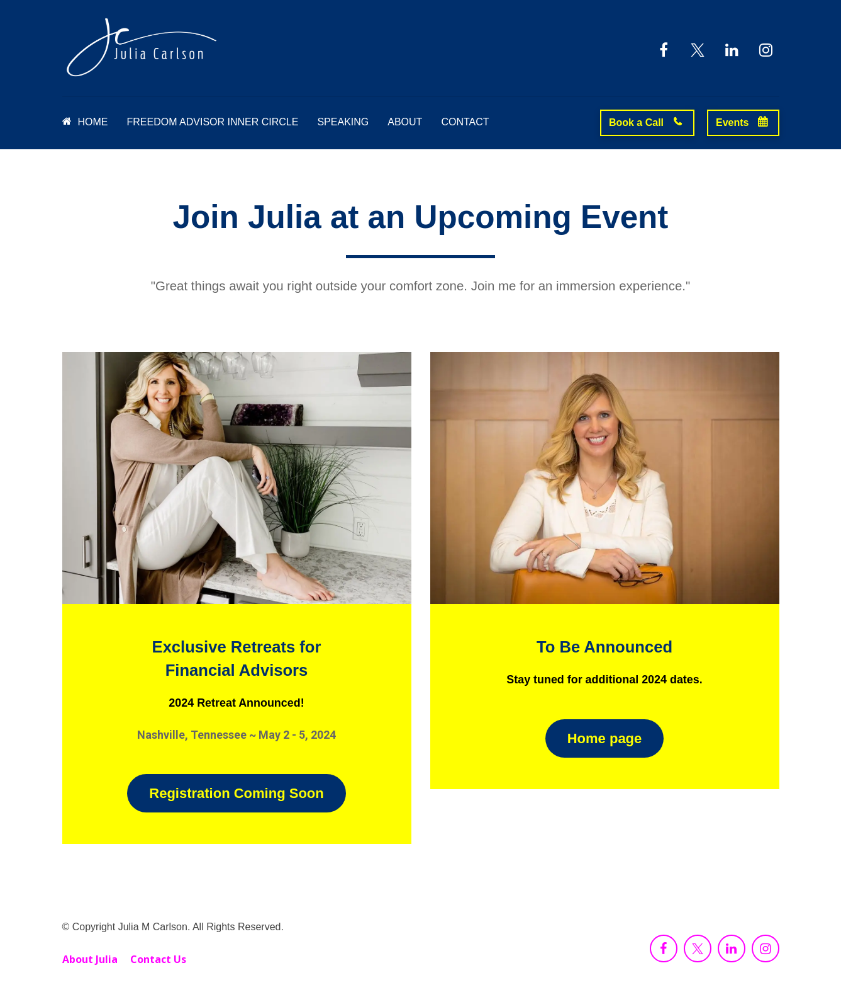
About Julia (90, 960)
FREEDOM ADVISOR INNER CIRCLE (213, 122)
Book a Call (645, 122)
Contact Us (158, 960)
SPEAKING (343, 122)
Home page (604, 738)
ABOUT (404, 122)
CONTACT (465, 122)
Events (741, 122)
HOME (85, 121)
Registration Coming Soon (236, 793)
